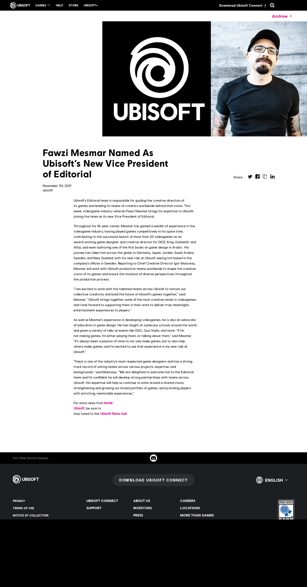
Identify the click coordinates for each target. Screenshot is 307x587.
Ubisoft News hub (113, 413)
